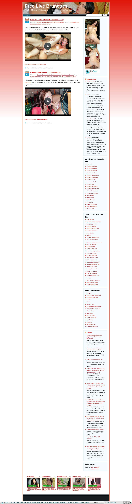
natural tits (38, 24)
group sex (49, 76)
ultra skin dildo (90, 208)
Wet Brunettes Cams (92, 282)
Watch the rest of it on (36, 119)
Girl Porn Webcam (91, 244)
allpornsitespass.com (35, 76)
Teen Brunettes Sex (92, 206)
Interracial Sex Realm (92, 257)
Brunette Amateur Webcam (94, 221)
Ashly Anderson (91, 81)
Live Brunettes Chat (92, 260)
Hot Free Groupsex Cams (93, 251)
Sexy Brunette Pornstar (57, 22)
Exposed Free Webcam (93, 237)
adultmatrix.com (75, 22)
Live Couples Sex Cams (93, 262)
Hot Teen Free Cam (92, 255)
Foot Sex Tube (90, 304)
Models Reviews (91, 79)
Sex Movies (90, 202)
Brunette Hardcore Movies (44, 22)
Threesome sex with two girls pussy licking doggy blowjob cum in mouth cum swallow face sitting (96, 448)
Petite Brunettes (91, 200)
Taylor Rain (67, 76)
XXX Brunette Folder (92, 326)
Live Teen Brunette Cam (93, 264)
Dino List (89, 299)
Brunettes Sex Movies (92, 193)
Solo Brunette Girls (92, 204)
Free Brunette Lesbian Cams (94, 242)
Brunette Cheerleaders (93, 175)
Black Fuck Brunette (92, 170)
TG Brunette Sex (91, 324)
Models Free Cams (92, 266)
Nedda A (89, 94)
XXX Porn (89, 332)
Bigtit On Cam (90, 219)
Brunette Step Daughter (93, 188)
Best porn (89, 293)
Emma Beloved (91, 119)
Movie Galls (90, 313)
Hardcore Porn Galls (92, 248)
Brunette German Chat (93, 228)
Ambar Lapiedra (91, 106)
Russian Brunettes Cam (93, 275)
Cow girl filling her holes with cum (95, 429)
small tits (61, 76)
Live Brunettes (90, 195)
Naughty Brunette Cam (93, 269)
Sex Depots (90, 320)
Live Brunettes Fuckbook (93, 308)
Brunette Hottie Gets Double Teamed (45, 72)
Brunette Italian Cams (92, 230)
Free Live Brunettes (46, 6)
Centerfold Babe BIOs (92, 297)
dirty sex (89, 235)
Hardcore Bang (91, 246)
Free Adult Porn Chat (92, 239)
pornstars (44, 24)
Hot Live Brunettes (92, 253)
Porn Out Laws (91, 315)
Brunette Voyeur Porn (92, 191)
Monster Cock (90, 197)
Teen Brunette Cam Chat (93, 280)
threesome (73, 76)
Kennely (89, 137)
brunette (32, 24)
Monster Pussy (91, 311)
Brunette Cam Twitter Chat (94, 295)
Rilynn (48, 24)
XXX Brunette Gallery (92, 284)
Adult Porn (89, 164)
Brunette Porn (90, 184)
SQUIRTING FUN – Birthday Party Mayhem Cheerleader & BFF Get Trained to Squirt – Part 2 (96, 370)
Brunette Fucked (91, 179)
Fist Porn (89, 302)
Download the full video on (35, 64)
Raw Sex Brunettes (92, 273)
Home (27, 15)
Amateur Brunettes (92, 166)
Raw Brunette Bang (92, 271)
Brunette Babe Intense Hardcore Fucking (47, 20)
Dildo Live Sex (90, 233)
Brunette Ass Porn (91, 224)
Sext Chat (89, 322)
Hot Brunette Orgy (56, 75)
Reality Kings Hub (91, 317)
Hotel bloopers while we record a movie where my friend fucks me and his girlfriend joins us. (95, 418)
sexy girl (89, 278)
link (130, 475)
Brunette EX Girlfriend (92, 177)
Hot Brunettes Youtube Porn (94, 306)
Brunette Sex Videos (92, 186)
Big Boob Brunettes (92, 168)
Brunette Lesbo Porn (92, 182)
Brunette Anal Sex (91, 173)
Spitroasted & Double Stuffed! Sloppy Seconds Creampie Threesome (94, 336)
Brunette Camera (91, 226)
